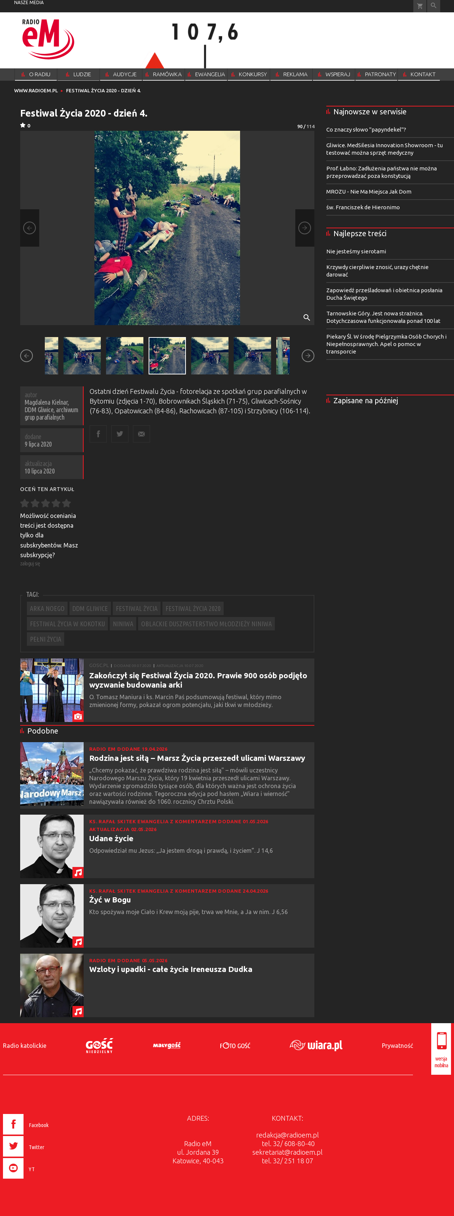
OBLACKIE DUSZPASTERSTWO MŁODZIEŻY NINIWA (206, 623)
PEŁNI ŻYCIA (45, 639)
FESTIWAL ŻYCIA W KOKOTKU (67, 623)
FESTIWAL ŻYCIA (137, 608)
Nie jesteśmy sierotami (356, 251)
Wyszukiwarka (433, 6)
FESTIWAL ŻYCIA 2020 (193, 608)
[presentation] (41, 1180)
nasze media (29, 2)
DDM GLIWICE (90, 608)
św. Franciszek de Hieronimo (363, 207)
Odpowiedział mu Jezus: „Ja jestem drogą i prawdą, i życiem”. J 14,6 (181, 850)
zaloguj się (30, 563)
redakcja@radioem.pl (287, 1135)
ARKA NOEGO (47, 608)
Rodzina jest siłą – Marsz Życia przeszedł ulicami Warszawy (197, 757)
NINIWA (123, 623)
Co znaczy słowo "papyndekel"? (366, 129)
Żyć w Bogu (110, 899)
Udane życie (111, 838)
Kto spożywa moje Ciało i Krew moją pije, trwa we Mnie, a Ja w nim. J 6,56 (189, 911)
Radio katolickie (24, 1045)
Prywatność (397, 1045)
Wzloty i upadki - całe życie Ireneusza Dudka (170, 969)
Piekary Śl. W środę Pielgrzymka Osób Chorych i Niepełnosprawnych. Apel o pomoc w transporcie (386, 344)
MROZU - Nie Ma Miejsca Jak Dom (368, 191)
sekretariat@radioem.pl (287, 1152)
